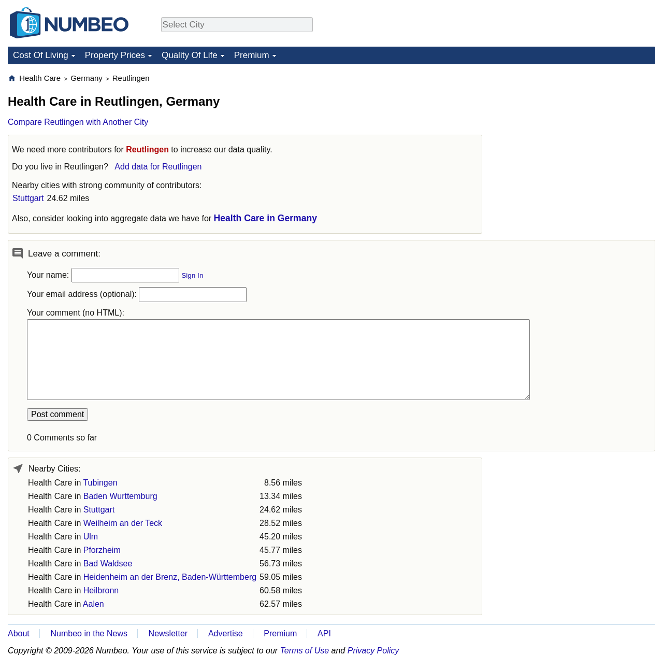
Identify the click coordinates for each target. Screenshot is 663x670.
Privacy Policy (373, 650)
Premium (251, 55)
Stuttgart (28, 198)
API (324, 633)
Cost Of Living (40, 55)
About (19, 633)
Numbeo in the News (88, 633)
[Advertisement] (577, 138)
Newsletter (168, 633)
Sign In (192, 275)
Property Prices (115, 55)
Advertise (225, 633)
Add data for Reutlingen (157, 166)
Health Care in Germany (265, 218)
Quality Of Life (190, 55)
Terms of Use (304, 650)
